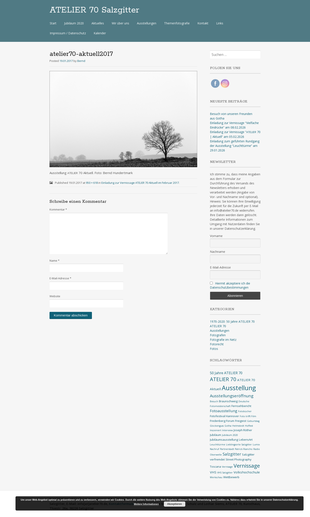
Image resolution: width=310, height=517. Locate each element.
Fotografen (218, 335)
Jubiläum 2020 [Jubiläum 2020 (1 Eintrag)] (230, 435)
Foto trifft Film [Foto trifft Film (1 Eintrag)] (248, 416)
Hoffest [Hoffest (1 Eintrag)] (249, 425)
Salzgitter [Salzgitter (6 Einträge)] (232, 454)
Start (53, 23)
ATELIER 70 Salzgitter (94, 10)
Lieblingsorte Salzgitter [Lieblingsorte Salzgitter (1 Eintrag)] (239, 444)
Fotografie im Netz (223, 340)
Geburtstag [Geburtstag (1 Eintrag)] (253, 421)
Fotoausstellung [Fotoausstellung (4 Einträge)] (223, 410)
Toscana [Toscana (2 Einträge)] (215, 466)
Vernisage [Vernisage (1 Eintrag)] (227, 466)
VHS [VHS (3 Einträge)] (213, 472)
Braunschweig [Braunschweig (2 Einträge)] (228, 401)
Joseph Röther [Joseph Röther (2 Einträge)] (243, 430)
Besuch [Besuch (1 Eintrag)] (214, 401)
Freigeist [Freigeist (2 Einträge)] (240, 421)
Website (55, 296)
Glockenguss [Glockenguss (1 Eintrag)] (217, 425)
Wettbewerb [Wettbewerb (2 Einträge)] (231, 477)
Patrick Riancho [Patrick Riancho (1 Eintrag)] (244, 449)
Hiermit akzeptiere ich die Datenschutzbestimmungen (230, 285)
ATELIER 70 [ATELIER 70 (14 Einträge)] (223, 379)
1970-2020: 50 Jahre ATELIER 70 (232, 321)
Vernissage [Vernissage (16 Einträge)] (247, 465)
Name (54, 260)
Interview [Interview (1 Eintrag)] (227, 430)
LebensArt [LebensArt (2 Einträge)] (246, 440)
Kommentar (58, 209)
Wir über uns (120, 23)
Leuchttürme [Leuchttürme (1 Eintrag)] (217, 444)
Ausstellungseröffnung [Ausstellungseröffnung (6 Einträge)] (231, 396)
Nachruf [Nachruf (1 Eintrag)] (214, 449)
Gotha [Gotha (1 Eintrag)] (228, 425)
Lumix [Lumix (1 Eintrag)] (256, 444)
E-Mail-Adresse (60, 278)
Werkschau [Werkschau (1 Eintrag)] (216, 477)
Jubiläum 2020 (74, 23)
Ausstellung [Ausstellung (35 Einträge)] (239, 387)
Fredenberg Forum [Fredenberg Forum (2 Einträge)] (222, 421)
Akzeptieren (174, 504)
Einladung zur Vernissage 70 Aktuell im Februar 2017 (140, 183)
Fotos (214, 349)
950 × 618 (92, 183)
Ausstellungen (146, 23)
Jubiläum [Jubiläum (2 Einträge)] (215, 435)
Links (219, 23)
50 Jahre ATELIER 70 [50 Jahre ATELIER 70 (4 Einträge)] (226, 372)
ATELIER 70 (218, 326)
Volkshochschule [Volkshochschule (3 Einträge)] (247, 472)
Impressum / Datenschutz (68, 33)
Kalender (100, 33)
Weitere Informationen (146, 504)
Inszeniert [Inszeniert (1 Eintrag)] (215, 430)
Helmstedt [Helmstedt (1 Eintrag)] (238, 425)
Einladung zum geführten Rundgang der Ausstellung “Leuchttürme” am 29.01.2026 (234, 145)
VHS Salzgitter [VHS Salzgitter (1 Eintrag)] (225, 472)
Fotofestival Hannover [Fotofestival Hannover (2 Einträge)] (224, 416)
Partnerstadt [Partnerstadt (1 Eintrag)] (227, 449)
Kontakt (202, 23)
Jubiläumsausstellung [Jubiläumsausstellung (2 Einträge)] (224, 440)
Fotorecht (217, 344)
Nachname (217, 252)
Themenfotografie (177, 23)
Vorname (216, 236)
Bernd (81, 61)
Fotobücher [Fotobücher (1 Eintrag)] (245, 411)
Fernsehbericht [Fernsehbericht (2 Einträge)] (241, 406)
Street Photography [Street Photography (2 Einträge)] (238, 459)
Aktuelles (97, 23)
